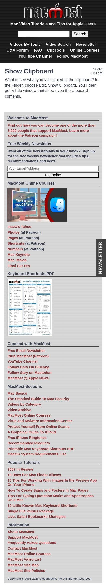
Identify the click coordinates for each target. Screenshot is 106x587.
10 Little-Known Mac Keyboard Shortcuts (42, 506)
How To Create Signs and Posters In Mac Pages (47, 490)
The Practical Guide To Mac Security (38, 399)
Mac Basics (17, 393)
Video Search (58, 44)
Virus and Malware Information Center (39, 421)
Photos (13, 232)
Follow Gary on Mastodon (29, 373)
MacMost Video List (24, 559)
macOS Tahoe (19, 227)
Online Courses (84, 50)
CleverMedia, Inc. (51, 578)
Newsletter (86, 44)
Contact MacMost (22, 548)
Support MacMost (22, 537)
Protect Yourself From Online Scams (38, 427)
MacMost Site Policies (26, 571)
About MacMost (20, 532)
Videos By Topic (25, 44)
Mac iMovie (17, 260)
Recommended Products (28, 443)
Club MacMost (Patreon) (28, 356)
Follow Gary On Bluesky (28, 367)
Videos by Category (24, 404)
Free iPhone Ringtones (27, 438)
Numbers (15, 249)
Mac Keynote (18, 255)
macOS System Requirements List (36, 454)
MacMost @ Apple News (28, 378)
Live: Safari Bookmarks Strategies (36, 517)
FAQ (38, 50)
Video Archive (19, 410)
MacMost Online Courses (28, 415)
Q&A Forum (17, 50)
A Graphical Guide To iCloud (31, 432)
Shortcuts (15, 243)
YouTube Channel (35, 56)
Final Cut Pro (18, 266)
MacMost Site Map (23, 565)
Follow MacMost (72, 56)
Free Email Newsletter (26, 351)
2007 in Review (20, 469)
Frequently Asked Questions (31, 543)
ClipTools (56, 50)
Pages (12, 238)
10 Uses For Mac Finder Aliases (34, 475)
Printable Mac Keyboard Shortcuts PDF (40, 449)
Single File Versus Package (30, 511)
